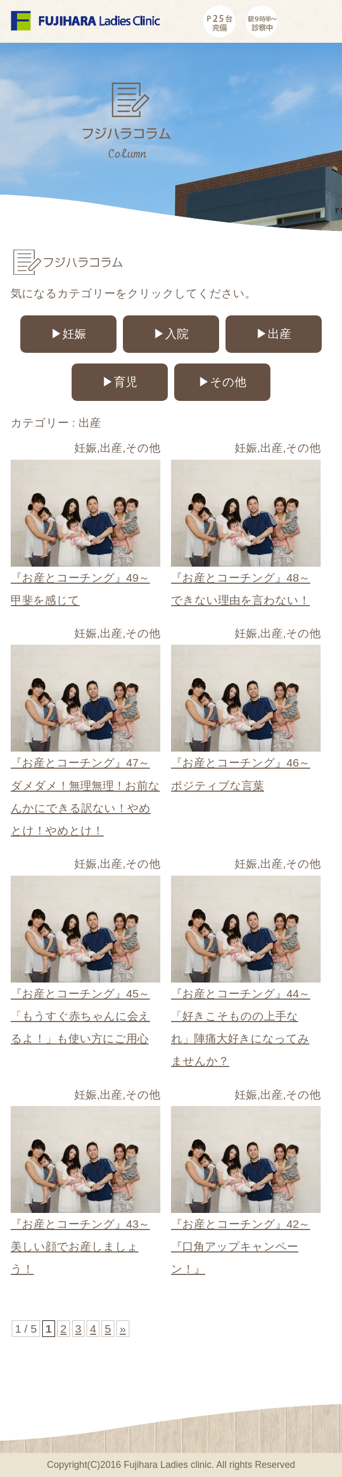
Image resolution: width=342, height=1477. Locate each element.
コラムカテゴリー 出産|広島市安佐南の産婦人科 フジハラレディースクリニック (85, 24)
